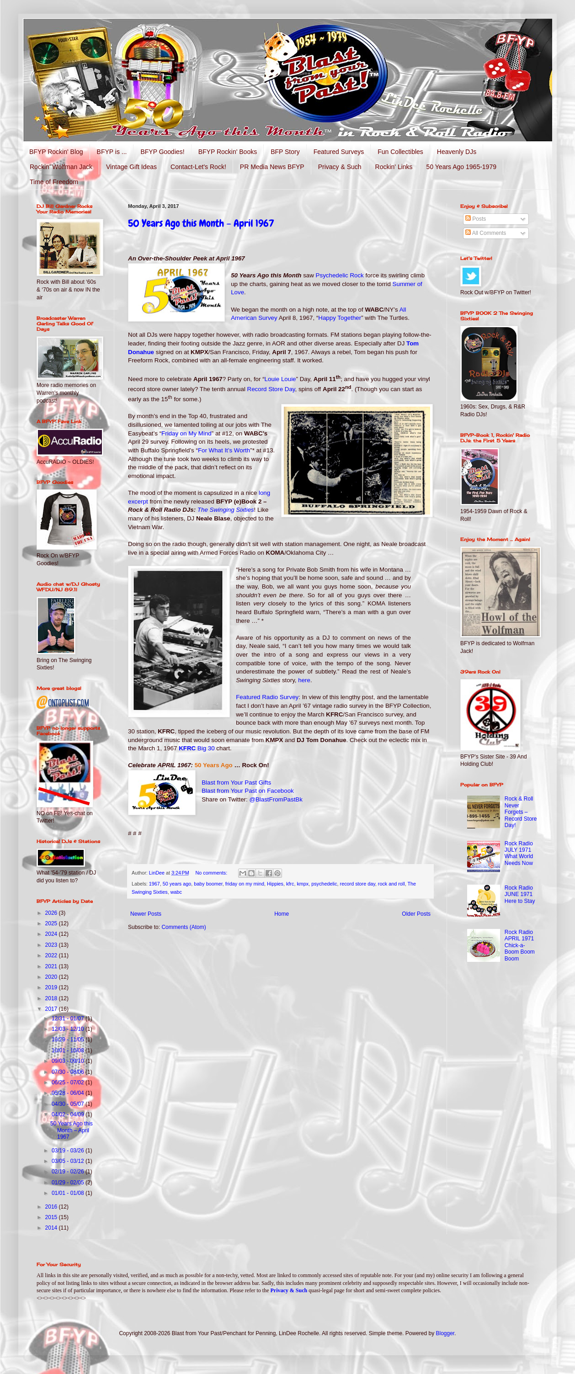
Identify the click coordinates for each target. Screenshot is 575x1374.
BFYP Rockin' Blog (56, 151)
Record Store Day (271, 389)
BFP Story (285, 151)
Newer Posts (145, 914)
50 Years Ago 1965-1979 (461, 166)
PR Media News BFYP (272, 166)
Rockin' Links (394, 166)
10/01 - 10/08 (68, 1050)
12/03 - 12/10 (68, 1029)
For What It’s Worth (224, 450)
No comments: (212, 872)
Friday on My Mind (186, 433)
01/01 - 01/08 (68, 1193)
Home (281, 914)
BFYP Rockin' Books (227, 151)
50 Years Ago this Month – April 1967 (201, 223)
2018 (52, 998)
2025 (52, 923)
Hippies (275, 883)
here (304, 680)
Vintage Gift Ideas (131, 166)
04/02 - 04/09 (68, 1114)
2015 (52, 1217)
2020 (52, 977)
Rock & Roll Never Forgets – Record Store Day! (521, 812)
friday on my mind (244, 883)
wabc (176, 892)
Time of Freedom (54, 182)
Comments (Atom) (183, 927)
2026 (52, 913)
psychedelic (324, 883)
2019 (52, 987)
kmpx (303, 883)
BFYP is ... (112, 151)
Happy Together (339, 317)
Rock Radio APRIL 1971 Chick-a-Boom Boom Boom (520, 945)
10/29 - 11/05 (68, 1039)
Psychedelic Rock (340, 275)
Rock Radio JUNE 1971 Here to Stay (520, 894)
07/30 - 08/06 (68, 1072)
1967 (154, 883)
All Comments (485, 233)
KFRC (197, 748)
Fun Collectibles (400, 151)
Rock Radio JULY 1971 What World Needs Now (519, 853)
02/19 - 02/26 (68, 1171)
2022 (52, 955)
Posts (475, 219)
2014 (52, 1228)
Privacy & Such (340, 166)
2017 (52, 1009)
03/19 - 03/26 (68, 1150)
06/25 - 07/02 (68, 1082)
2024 (52, 934)
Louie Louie (280, 379)
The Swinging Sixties (225, 509)
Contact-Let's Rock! (198, 166)
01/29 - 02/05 (68, 1182)
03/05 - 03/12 (68, 1161)
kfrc (290, 883)
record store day (357, 883)
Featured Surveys (339, 151)
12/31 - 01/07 (68, 1018)
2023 (52, 945)
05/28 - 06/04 (68, 1093)
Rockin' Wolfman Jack (61, 166)
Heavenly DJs (456, 151)
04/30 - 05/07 (68, 1104)
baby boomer (208, 883)
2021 (52, 966)
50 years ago (177, 883)
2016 (52, 1207)
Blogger (445, 1333)
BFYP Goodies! (162, 151)
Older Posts (416, 914)
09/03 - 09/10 (68, 1061)
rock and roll (391, 883)
